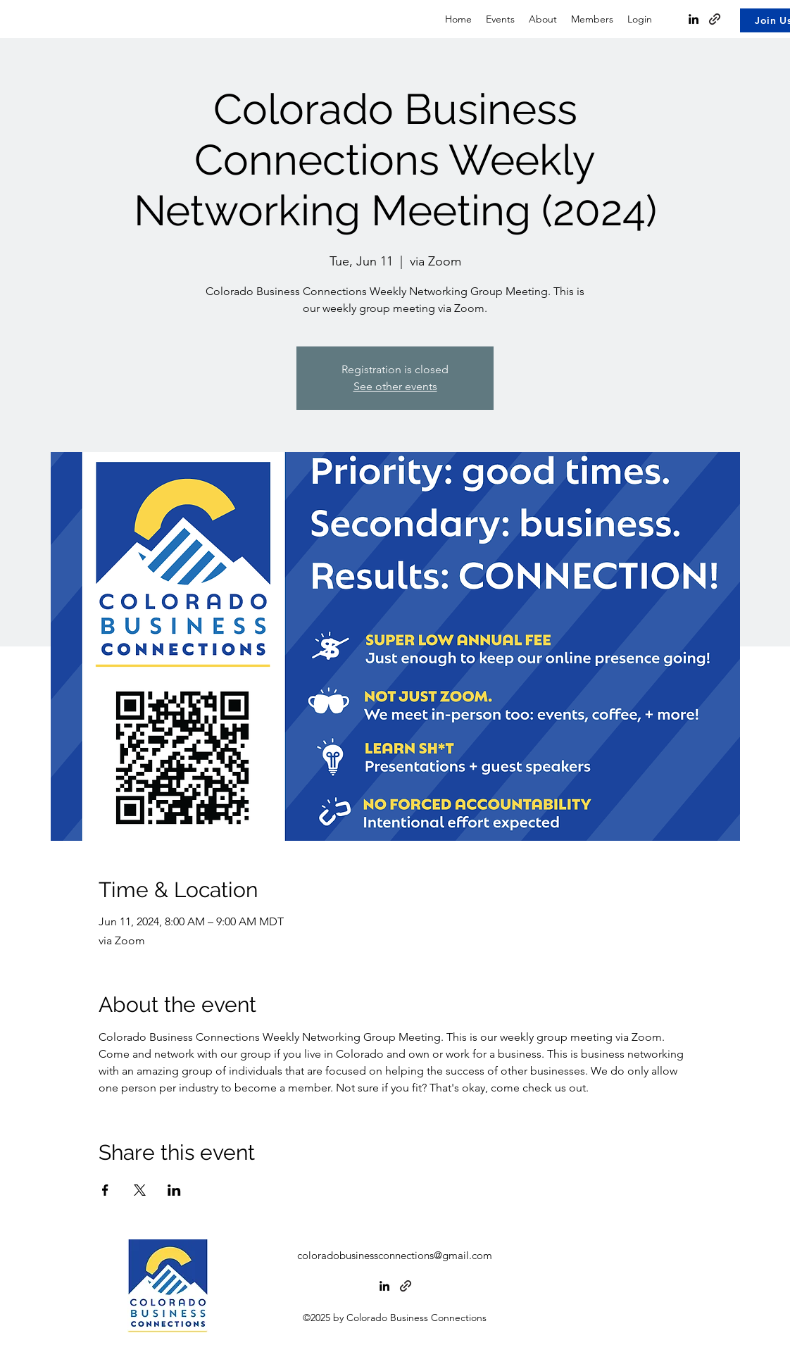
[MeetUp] (406, 1286)
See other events (395, 386)
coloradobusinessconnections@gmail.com (394, 1255)
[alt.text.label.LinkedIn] (384, 1286)
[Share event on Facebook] (105, 1190)
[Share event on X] (139, 1190)
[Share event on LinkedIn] (174, 1190)
